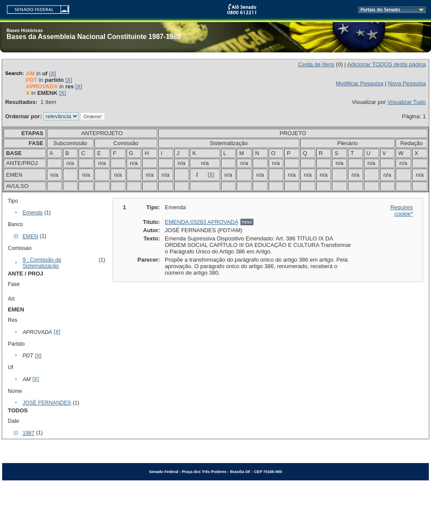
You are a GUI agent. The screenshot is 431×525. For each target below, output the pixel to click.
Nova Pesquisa (407, 83)
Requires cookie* (401, 210)
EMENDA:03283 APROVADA (201, 222)
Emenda (32, 213)
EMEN (30, 236)
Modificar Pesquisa (359, 83)
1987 (28, 433)
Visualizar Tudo (406, 102)
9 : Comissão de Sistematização (42, 263)
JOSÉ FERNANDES (47, 403)
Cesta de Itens (316, 64)
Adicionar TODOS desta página (386, 64)
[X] (52, 73)
